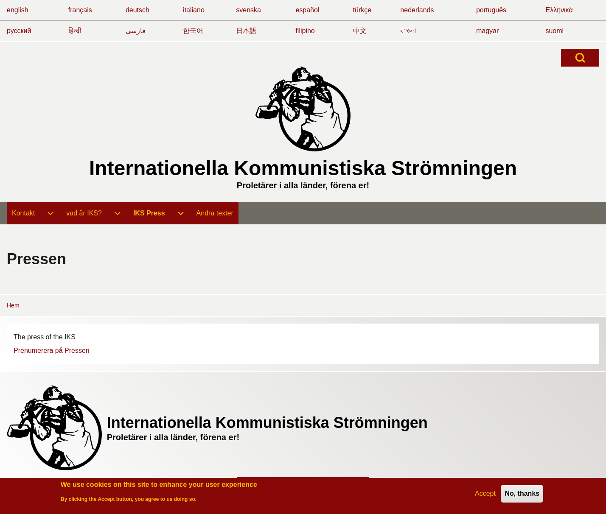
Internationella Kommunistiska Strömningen (303, 168)
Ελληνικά (558, 10)
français (80, 10)
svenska (248, 10)
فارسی (136, 30)
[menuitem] (23, 213)
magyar (487, 30)
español (307, 10)
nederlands (417, 10)
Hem (13, 305)
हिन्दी (74, 30)
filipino (304, 30)
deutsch (137, 10)
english (17, 10)
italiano (194, 10)
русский (19, 30)
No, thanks (522, 495)
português (491, 10)
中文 (360, 30)
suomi (554, 30)
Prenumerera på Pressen (52, 350)
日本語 (246, 30)
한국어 (193, 30)
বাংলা (408, 30)
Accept (485, 495)
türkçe (362, 10)
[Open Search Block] (580, 58)
